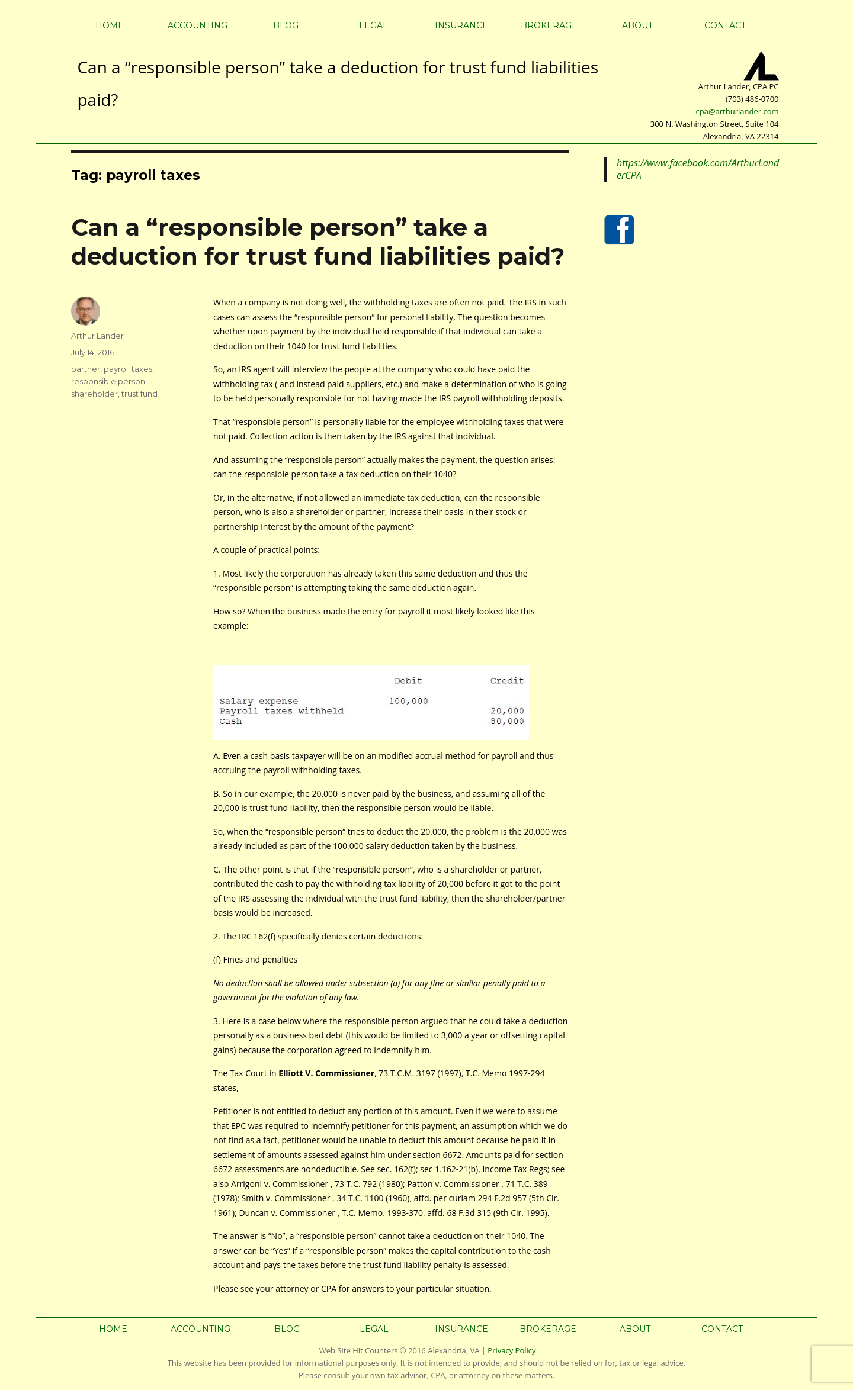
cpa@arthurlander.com (737, 111)
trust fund (139, 393)
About (637, 25)
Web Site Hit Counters (358, 1350)
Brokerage (549, 25)
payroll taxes (128, 369)
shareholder (94, 393)
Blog (286, 25)
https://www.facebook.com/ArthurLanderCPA (698, 169)
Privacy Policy (511, 1350)
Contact (725, 25)
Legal (373, 25)
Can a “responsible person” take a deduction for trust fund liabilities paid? (318, 242)
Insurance (461, 25)
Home (109, 25)
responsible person (108, 381)
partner (85, 369)
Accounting (197, 25)
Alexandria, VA (453, 1350)
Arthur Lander (97, 335)
